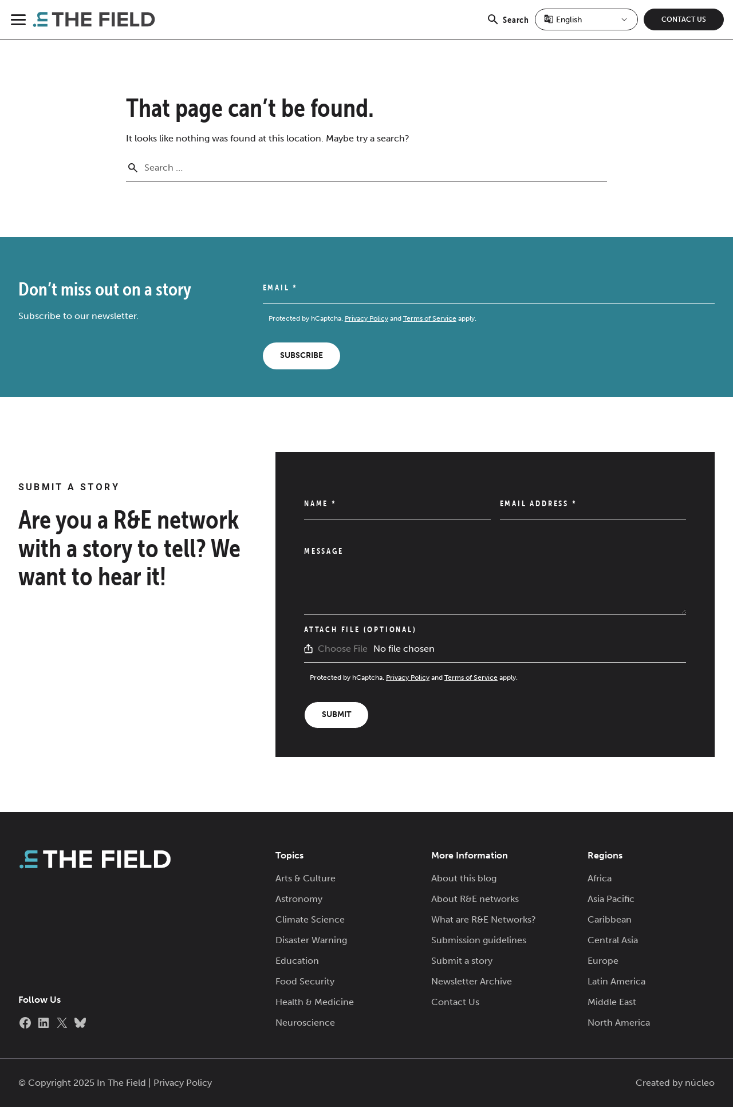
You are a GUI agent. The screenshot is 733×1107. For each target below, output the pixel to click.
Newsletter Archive (471, 981)
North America (619, 1022)
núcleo (700, 1082)
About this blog (463, 878)
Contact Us (683, 19)
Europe (603, 960)
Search (507, 26)
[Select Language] (586, 19)
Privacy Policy (366, 318)
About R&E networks (475, 898)
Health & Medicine (314, 1001)
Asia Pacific (611, 898)
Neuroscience (305, 1022)
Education (297, 960)
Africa (600, 878)
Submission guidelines (478, 940)
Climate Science (310, 919)
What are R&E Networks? (483, 919)
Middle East (612, 1001)
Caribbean (610, 919)
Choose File (343, 648)
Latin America (616, 981)
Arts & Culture (305, 878)
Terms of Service (429, 318)
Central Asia (613, 940)
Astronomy (298, 898)
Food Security (304, 981)
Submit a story (461, 960)
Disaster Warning (311, 940)
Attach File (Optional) (360, 629)
